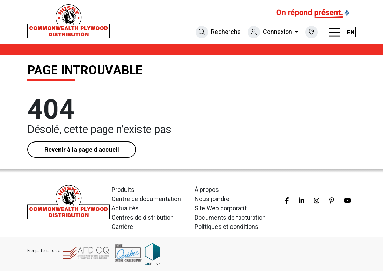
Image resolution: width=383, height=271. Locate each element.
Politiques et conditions (227, 226)
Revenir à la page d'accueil (81, 149)
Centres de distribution (142, 217)
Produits (122, 189)
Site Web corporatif (221, 208)
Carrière (122, 226)
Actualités (125, 208)
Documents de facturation (230, 217)
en (351, 32)
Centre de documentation (146, 198)
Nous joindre (212, 198)
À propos (207, 189)
